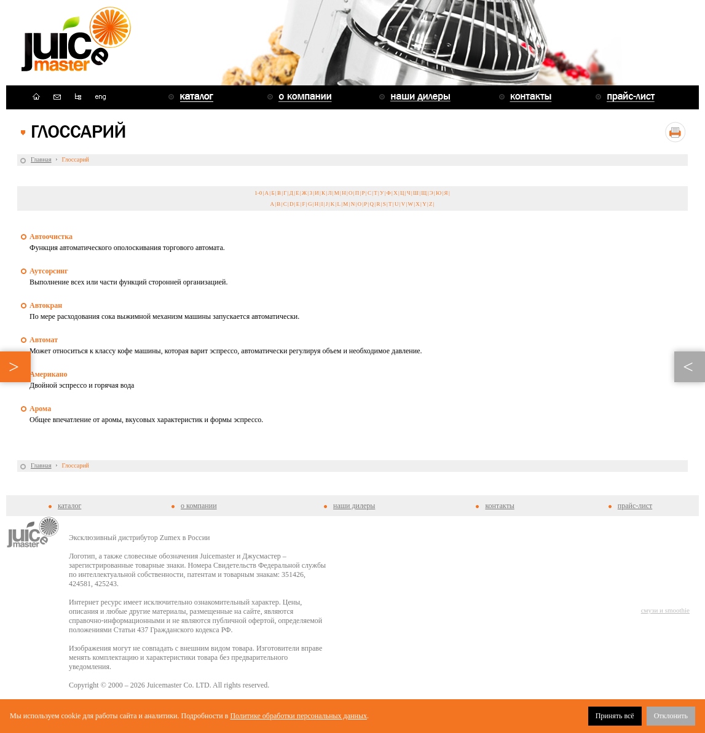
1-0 (258, 193)
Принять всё (615, 715)
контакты (499, 505)
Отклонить (671, 715)
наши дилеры (354, 505)
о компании (199, 505)
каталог (69, 505)
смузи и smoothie (665, 610)
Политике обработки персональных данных (298, 715)
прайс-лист (635, 505)
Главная (41, 159)
